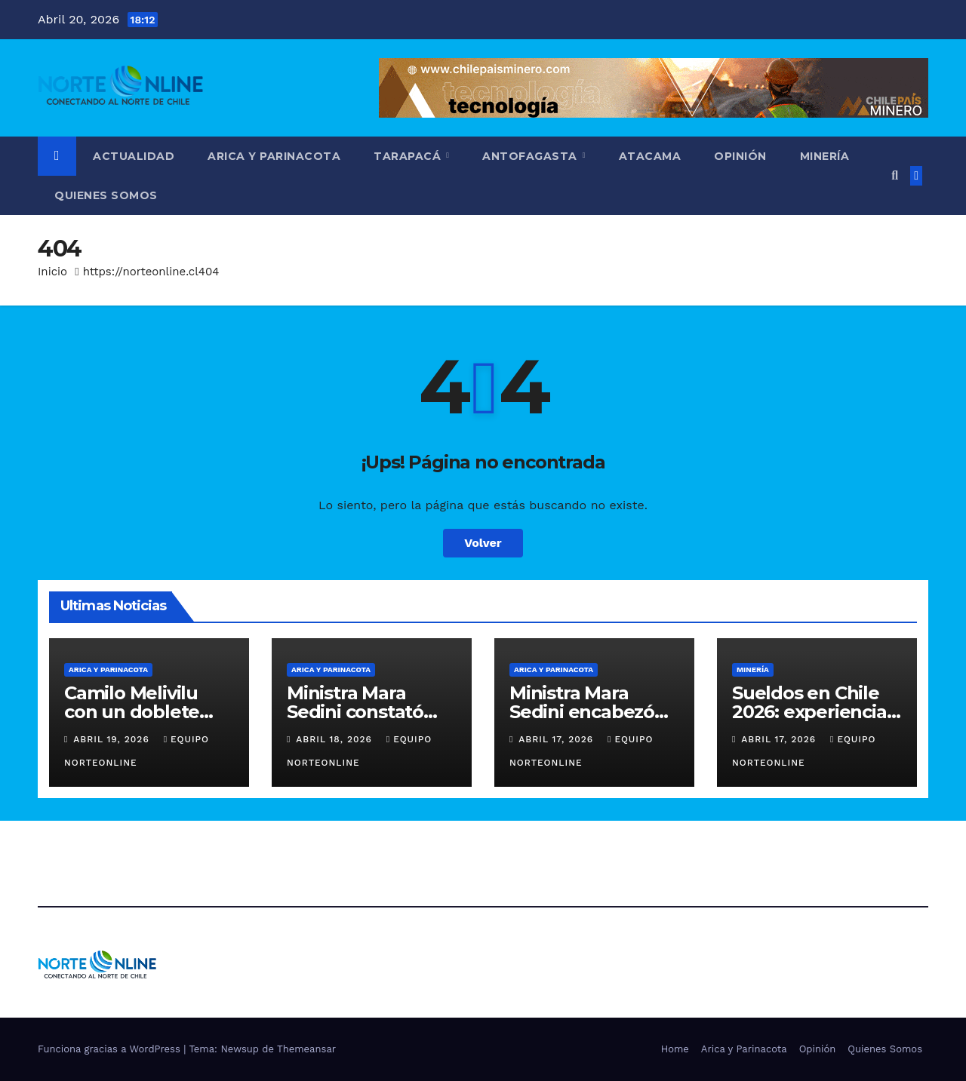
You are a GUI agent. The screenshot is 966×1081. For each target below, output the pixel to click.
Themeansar (306, 1049)
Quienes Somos (106, 195)
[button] (894, 175)
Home (675, 1049)
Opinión (740, 156)
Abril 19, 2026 (112, 739)
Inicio (52, 271)
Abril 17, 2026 (557, 739)
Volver (483, 543)
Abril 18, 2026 (336, 739)
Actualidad (133, 156)
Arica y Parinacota (274, 156)
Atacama (650, 156)
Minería (825, 156)
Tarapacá (409, 156)
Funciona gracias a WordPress (110, 1049)
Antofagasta (531, 156)
